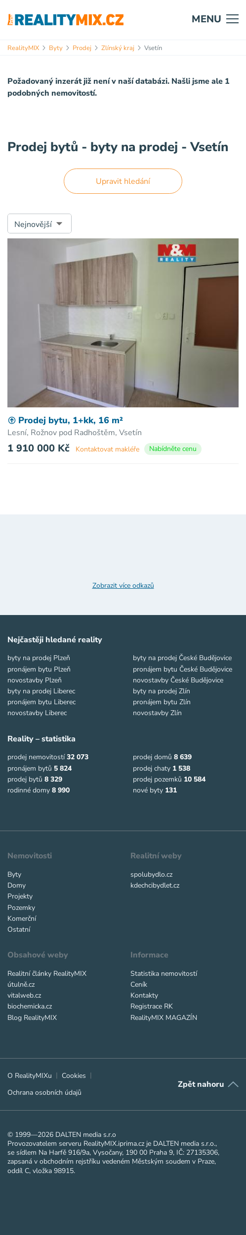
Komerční (21, 918)
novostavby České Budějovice (178, 680)
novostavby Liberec (37, 713)
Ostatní (18, 929)
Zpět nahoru (201, 1084)
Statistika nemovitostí (163, 973)
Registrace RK (151, 1006)
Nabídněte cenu (173, 448)
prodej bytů (24, 779)
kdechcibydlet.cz (154, 885)
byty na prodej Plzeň (38, 658)
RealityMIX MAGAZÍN (163, 1017)
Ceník (138, 984)
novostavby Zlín (157, 713)
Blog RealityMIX (32, 1017)
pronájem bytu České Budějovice (182, 669)
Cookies (74, 1075)
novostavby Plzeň (34, 680)
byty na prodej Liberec (41, 691)
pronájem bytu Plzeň (39, 669)
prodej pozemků (157, 779)
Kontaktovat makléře (107, 449)
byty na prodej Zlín (161, 691)
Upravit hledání (123, 181)
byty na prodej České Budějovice (182, 658)
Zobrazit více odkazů (123, 585)
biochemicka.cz (29, 1006)
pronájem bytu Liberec (41, 702)
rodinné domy (28, 790)
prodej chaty (151, 768)
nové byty (148, 790)
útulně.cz (21, 984)
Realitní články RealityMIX (46, 973)
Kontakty (144, 995)
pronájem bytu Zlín (162, 702)
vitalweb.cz (24, 995)
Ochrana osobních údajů (44, 1092)
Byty (14, 874)
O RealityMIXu (29, 1075)
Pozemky (21, 907)
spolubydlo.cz (151, 874)
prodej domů (152, 757)
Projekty (20, 896)
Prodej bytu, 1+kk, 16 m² (65, 420)
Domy (16, 885)
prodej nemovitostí (36, 757)
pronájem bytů (29, 768)
